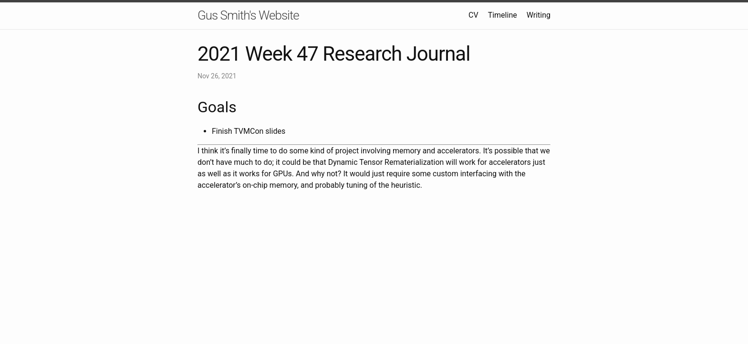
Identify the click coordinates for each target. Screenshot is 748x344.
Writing (539, 15)
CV (473, 15)
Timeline (502, 15)
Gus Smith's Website (248, 15)
